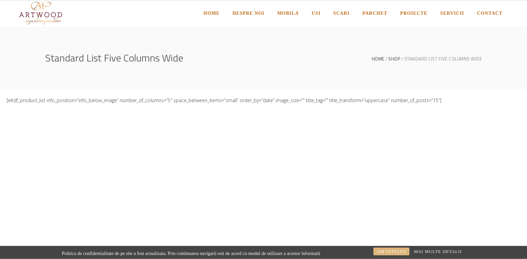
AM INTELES (391, 251)
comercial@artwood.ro (102, 194)
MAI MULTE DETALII (438, 251)
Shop (394, 59)
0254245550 (132, 203)
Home (378, 59)
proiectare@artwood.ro (70, 203)
